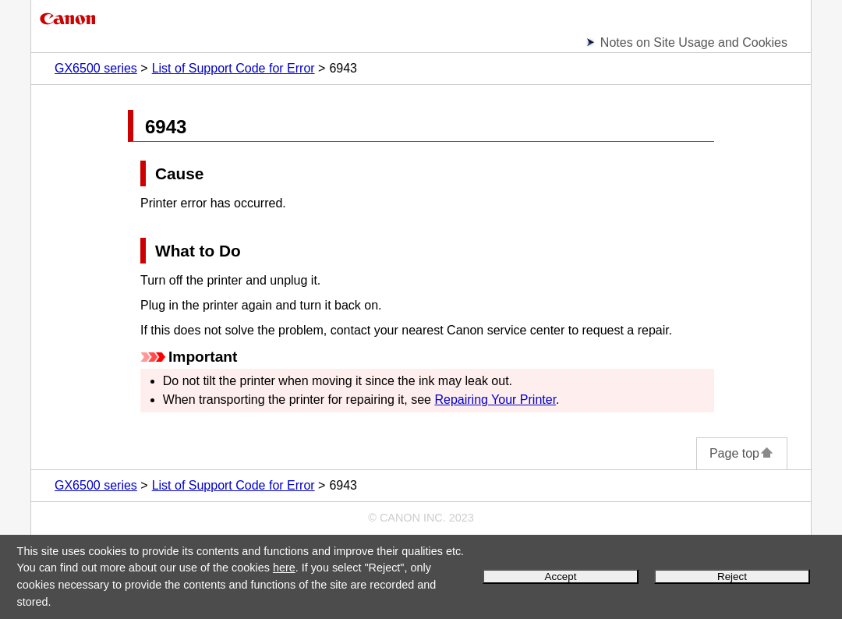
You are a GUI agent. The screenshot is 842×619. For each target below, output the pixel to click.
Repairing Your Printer (495, 399)
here (284, 567)
